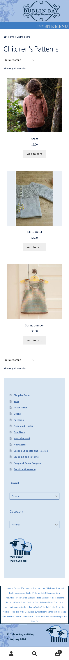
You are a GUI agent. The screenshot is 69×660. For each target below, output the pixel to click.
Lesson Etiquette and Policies (31, 450)
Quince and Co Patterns (34, 504)
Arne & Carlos (21, 597)
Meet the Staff (22, 438)
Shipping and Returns (26, 456)
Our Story (19, 432)
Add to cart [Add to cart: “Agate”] (34, 154)
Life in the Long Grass (25, 612)
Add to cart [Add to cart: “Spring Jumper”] (34, 340)
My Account (11, 654)
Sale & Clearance (48, 593)
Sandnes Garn (28, 616)
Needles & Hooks (23, 426)
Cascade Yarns (48, 597)
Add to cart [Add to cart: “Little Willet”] (34, 247)
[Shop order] (19, 60)
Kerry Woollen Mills (37, 607)
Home (11, 36)
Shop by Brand (22, 395)
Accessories (20, 407)
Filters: (16, 496)
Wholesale (51, 588)
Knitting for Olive (53, 607)
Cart (54, 651)
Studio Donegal (56, 616)
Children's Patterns (35, 533)
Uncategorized (39, 588)
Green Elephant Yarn (29, 602)
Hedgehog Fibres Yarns (49, 602)
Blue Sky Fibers (34, 597)
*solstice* (10, 597)
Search (34, 654)
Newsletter (20, 444)
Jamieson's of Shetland (18, 607)
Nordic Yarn (52, 612)
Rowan (18, 616)
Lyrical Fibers (41, 612)
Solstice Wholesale (25, 469)
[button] (41, 25)
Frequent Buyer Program (28, 463)
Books (17, 413)
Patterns (19, 420)
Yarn (16, 401)
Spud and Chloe (42, 616)
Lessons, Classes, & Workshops (19, 588)
